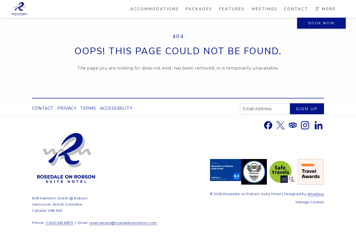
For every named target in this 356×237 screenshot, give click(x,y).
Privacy (67, 108)
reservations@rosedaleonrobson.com (123, 223)
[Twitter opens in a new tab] (280, 124)
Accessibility (116, 108)
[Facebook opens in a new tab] (268, 124)
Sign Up (307, 109)
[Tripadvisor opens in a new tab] (293, 124)
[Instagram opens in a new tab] (305, 124)
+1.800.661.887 (58, 223)
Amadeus (315, 194)
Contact (43, 108)
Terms (88, 108)
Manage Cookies (310, 202)
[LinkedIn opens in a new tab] (318, 124)
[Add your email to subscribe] (265, 108)
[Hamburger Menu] (326, 9)
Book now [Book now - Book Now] (321, 23)
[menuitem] (154, 9)
